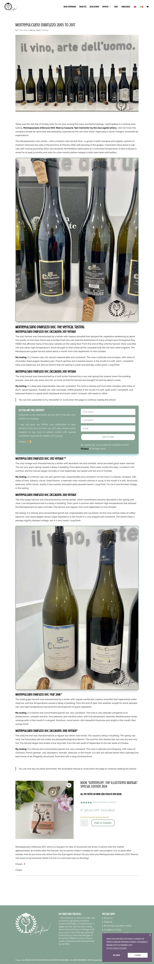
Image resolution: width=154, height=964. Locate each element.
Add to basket (103, 822)
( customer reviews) (104, 802)
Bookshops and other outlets (118, 926)
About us (108, 918)
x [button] (150, 935)
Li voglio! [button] (138, 955)
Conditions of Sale (112, 930)
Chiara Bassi (23, 30)
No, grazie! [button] (116, 955)
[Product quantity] (84, 822)
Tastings (45, 30)
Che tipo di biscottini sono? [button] (116, 948)
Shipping (108, 922)
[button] (69, 785)
